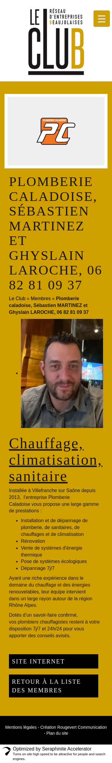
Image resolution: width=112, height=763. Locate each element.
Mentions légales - (22, 727)
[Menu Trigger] (101, 18)
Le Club (17, 298)
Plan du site (57, 733)
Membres (41, 298)
